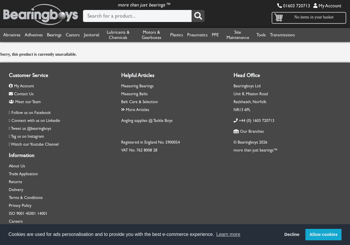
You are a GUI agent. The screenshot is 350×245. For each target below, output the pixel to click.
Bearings (54, 35)
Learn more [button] (228, 234)
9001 (20, 213)
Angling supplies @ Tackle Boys (147, 120)
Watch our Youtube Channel (35, 144)
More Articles (135, 109)
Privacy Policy (20, 205)
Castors (73, 35)
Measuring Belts (134, 93)
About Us (17, 166)
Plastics (176, 35)
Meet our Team (25, 101)
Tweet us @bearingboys (31, 128)
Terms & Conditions (26, 197)
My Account (327, 5)
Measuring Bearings (137, 86)
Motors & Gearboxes (151, 35)
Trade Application (23, 173)
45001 (31, 213)
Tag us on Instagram (27, 136)
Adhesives (34, 35)
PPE (215, 35)
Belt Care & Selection (139, 101)
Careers (16, 221)
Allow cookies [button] (324, 234)
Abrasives (12, 35)
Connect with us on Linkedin (35, 120)
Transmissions (282, 35)
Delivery (16, 189)
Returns (15, 181)
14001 (42, 213)
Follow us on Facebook (31, 112)
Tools (261, 35)
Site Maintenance (237, 35)
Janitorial (91, 35)
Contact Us (21, 93)
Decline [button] (291, 234)
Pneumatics (197, 35)
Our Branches (249, 131)
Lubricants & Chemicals (118, 35)
